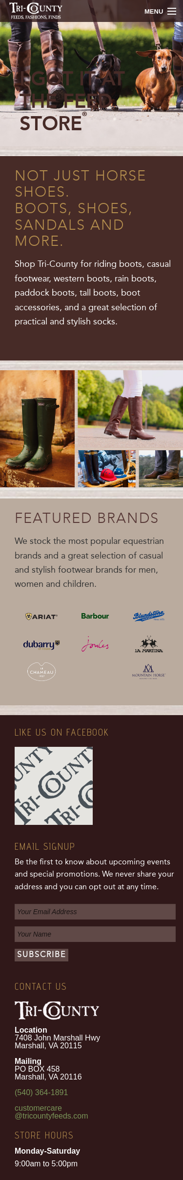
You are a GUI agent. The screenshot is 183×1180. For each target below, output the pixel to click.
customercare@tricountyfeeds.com (51, 1112)
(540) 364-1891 (41, 1092)
